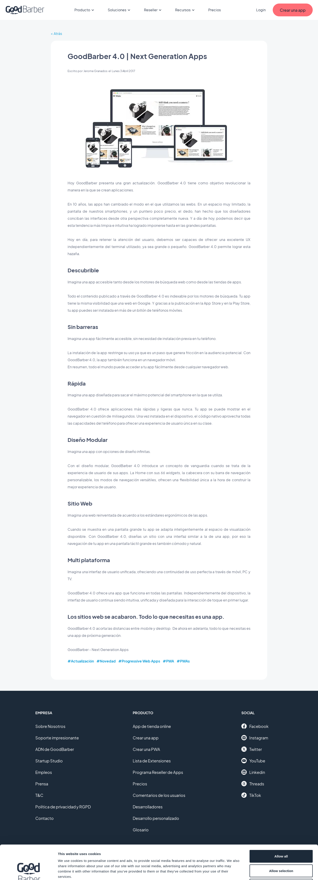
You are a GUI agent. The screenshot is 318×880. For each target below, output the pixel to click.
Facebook (255, 726)
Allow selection (281, 836)
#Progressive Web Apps (139, 661)
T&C (39, 795)
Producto (84, 10)
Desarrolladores (148, 806)
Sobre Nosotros (50, 726)
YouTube (253, 760)
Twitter (251, 749)
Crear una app (146, 737)
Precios (214, 10)
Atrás (58, 33)
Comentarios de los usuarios (159, 795)
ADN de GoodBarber (54, 749)
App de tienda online (152, 726)
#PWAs (183, 661)
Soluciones (120, 10)
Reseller (153, 10)
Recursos (185, 10)
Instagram (254, 737)
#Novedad (106, 661)
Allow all (281, 822)
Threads (252, 783)
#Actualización (81, 661)
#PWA (168, 661)
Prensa (41, 783)
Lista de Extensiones (152, 760)
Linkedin (253, 772)
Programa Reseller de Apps (158, 772)
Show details (231, 871)
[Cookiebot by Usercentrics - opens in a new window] (28, 871)
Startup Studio (49, 760)
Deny (281, 851)
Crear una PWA (146, 749)
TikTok (251, 795)
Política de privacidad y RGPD (63, 806)
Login (261, 10)
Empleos (43, 772)
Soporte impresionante (57, 737)
